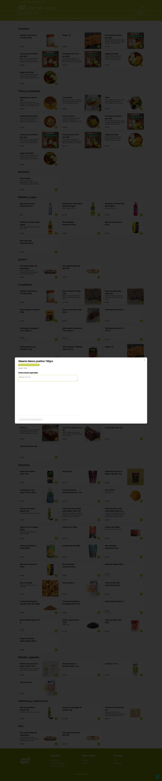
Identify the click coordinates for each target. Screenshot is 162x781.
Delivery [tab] (69, 381)
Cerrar (81, 405)
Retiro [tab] (93, 381)
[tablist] (81, 381)
